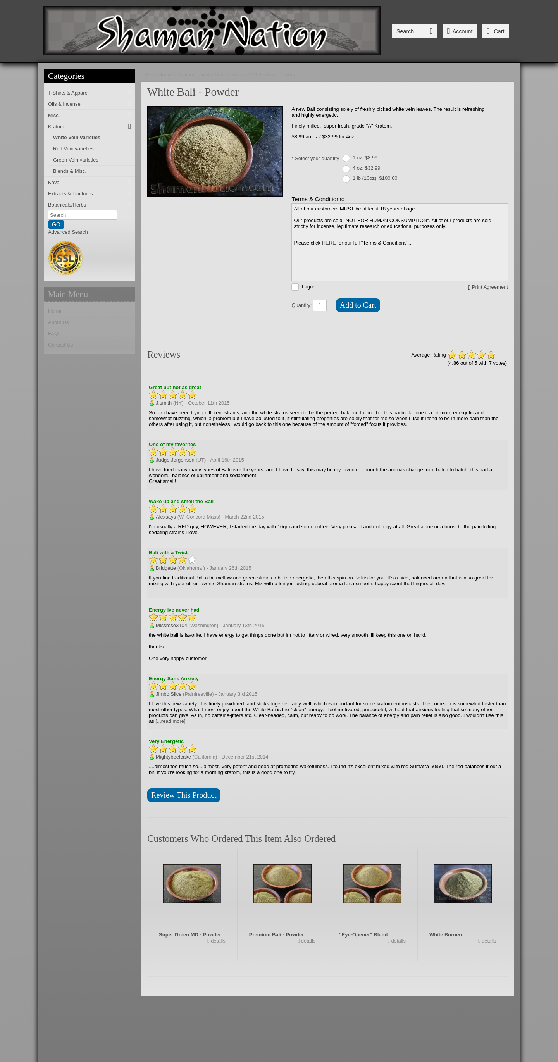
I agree (309, 287)
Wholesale (430, 1017)
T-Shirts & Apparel (68, 93)
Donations (388, 1017)
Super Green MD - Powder (190, 935)
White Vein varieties (76, 137)
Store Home (158, 75)
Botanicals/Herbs (67, 205)
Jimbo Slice (168, 694)
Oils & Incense (64, 104)
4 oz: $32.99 (367, 168)
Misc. (54, 115)
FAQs (54, 333)
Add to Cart (358, 305)
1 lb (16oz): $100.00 (375, 178)
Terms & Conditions (337, 1017)
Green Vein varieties (75, 160)
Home (55, 311)
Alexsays (166, 517)
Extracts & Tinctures (70, 194)
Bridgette (166, 568)
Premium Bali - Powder (276, 935)
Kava (54, 182)
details (218, 941)
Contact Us (60, 345)
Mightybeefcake (173, 757)
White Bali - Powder (273, 75)
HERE (329, 243)
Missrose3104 (171, 625)
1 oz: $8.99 (365, 157)
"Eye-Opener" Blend (363, 935)
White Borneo (445, 935)
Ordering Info (282, 1017)
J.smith (164, 403)
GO (56, 224)
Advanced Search (68, 232)
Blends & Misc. (69, 171)
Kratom (56, 126)
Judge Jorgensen (175, 460)
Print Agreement (490, 287)
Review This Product (184, 795)
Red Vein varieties (73, 149)
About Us (58, 322)
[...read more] (170, 721)
